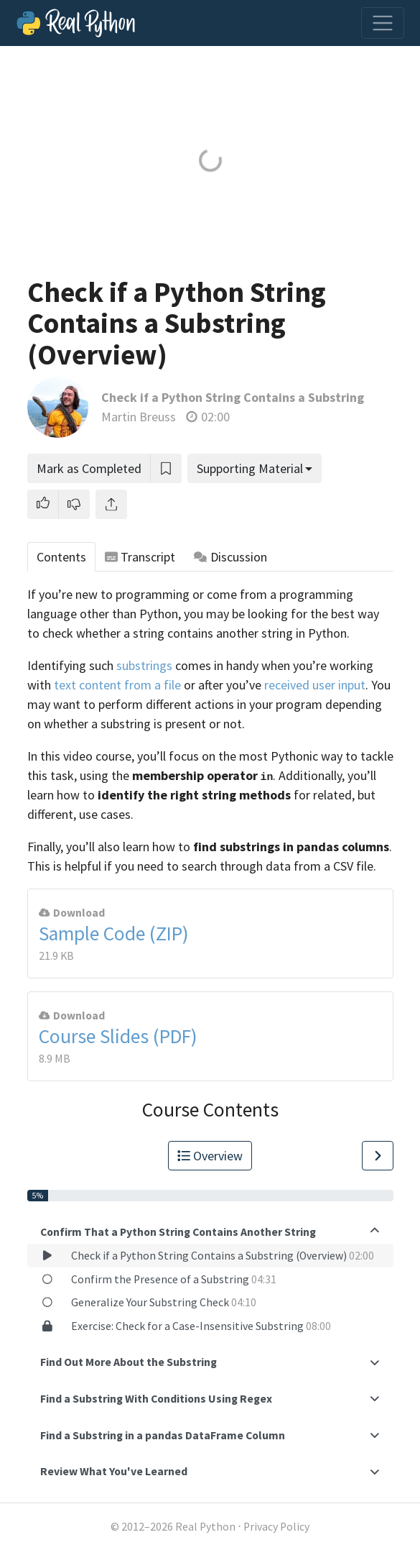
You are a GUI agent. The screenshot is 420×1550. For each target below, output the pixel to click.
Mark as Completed (89, 468)
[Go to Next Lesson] (377, 1155)
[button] (43, 504)
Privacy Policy (276, 1526)
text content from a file (117, 685)
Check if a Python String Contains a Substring (232, 397)
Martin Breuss (138, 416)
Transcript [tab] (140, 557)
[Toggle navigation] (382, 23)
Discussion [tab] (230, 557)
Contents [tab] (61, 557)
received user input (314, 685)
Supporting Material (250, 468)
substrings (144, 665)
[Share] (111, 504)
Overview (210, 1155)
